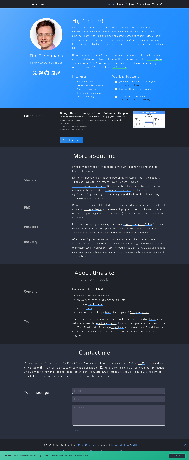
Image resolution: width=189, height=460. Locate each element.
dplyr (79, 127)
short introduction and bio (94, 295)
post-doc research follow (137, 224)
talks (89, 308)
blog (107, 312)
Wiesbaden (107, 166)
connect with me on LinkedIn (84, 367)
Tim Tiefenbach (35, 4)
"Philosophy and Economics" (89, 185)
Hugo (152, 319)
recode (84, 127)
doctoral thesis (92, 209)
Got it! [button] (177, 455)
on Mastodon (33, 367)
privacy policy (56, 375)
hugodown (118, 327)
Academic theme (121, 445)
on (141, 363)
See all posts (71, 140)
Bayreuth (89, 181)
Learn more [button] (82, 455)
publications (155, 59)
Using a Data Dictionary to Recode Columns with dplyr (94, 113)
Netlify (76, 335)
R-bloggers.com (139, 312)
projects (120, 299)
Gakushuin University (118, 190)
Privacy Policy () (109, 451)
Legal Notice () (74, 451)
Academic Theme (106, 323)
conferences (119, 67)
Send (77, 430)
